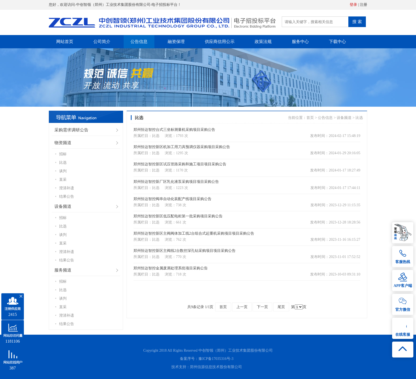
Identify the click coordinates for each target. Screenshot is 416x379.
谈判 (63, 171)
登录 (353, 5)
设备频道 (62, 206)
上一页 (242, 307)
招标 (63, 154)
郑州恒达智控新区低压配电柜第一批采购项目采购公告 (178, 216)
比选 (63, 163)
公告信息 (139, 41)
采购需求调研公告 (71, 130)
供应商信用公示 (220, 41)
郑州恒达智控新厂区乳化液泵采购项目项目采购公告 (176, 182)
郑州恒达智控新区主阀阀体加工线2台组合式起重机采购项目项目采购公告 (193, 233)
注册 (363, 5)
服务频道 (62, 270)
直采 (63, 180)
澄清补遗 (66, 188)
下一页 (262, 307)
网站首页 (64, 41)
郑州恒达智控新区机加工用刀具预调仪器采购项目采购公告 (181, 147)
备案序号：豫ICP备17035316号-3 (206, 359)
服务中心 (300, 41)
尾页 (281, 307)
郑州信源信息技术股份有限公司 (216, 367)
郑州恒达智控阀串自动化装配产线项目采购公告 (172, 199)
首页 (310, 118)
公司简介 (101, 41)
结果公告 (66, 197)
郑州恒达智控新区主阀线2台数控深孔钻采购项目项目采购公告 (184, 251)
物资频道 (62, 142)
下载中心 (337, 41)
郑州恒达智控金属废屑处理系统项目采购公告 (170, 268)
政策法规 (263, 41)
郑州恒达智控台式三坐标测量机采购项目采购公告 (174, 130)
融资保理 (176, 41)
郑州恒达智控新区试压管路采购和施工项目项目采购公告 (179, 164)
